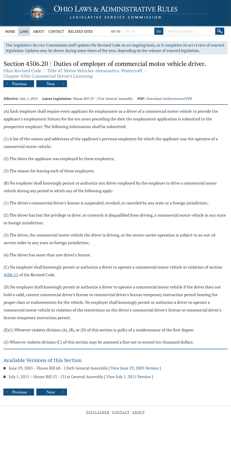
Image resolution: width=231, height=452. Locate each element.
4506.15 (11, 274)
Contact (56, 31)
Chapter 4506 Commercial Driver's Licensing (48, 76)
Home (10, 31)
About (38, 31)
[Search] (219, 31)
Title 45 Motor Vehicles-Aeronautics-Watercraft (94, 71)
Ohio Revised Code (22, 71)
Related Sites (80, 31)
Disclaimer (98, 412)
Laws (24, 31)
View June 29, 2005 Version (135, 368)
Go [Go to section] (159, 31)
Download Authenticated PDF (169, 98)
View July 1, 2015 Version (128, 376)
